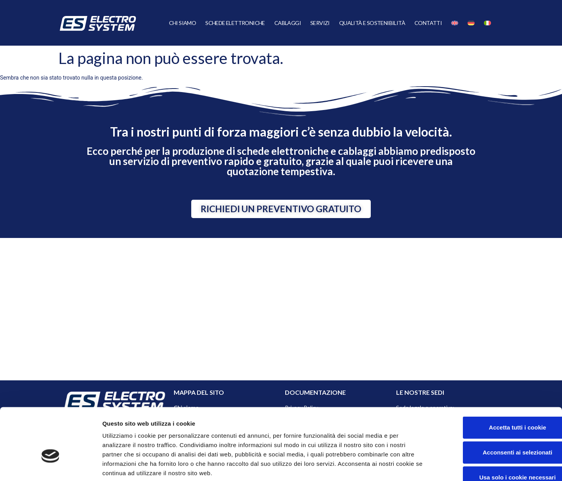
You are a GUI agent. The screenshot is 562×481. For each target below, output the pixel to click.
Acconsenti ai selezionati (497, 404)
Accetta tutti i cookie (497, 379)
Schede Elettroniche (235, 23)
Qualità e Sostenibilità (372, 23)
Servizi (320, 23)
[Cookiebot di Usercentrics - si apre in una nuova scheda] (50, 466)
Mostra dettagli (414, 465)
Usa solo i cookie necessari (497, 429)
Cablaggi (287, 23)
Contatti (428, 23)
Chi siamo (182, 23)
